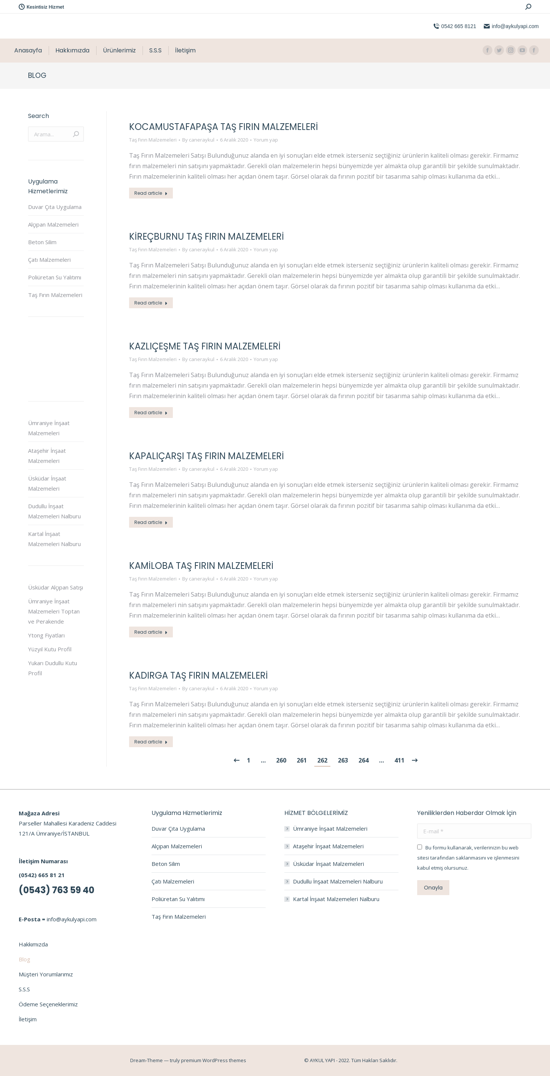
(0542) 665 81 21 (42, 875)
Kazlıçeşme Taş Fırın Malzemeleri (205, 346)
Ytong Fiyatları (46, 635)
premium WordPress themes (213, 1060)
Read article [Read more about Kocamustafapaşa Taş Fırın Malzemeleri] (151, 193)
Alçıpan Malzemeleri (53, 224)
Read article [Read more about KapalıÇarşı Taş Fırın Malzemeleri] (151, 522)
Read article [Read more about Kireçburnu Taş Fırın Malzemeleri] (151, 303)
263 (343, 760)
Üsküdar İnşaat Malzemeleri (47, 483)
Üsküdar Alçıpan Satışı (55, 587)
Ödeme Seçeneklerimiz (48, 1004)
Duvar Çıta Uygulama (55, 206)
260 (281, 760)
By (198, 139)
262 (322, 760)
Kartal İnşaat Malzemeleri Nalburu (54, 539)
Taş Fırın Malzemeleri (153, 139)
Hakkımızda (33, 944)
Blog (24, 959)
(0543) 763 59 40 (56, 890)
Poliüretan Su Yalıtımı (54, 277)
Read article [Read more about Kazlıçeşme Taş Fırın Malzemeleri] (151, 412)
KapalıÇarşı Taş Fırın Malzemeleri (206, 456)
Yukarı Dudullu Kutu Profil (52, 668)
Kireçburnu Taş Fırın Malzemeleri (206, 236)
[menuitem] (28, 50)
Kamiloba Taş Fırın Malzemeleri (201, 566)
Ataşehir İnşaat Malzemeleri (47, 455)
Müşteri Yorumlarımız (46, 974)
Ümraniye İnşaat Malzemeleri (49, 428)
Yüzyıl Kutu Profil (49, 649)
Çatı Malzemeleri (49, 259)
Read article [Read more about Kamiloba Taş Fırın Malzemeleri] (151, 632)
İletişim (28, 1019)
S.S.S (24, 989)
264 (363, 760)
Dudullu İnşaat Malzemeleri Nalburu (54, 511)
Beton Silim (42, 242)
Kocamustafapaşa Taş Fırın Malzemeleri (223, 127)
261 (302, 760)
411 (399, 760)
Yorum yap (266, 139)
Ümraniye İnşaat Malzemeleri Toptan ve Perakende (54, 611)
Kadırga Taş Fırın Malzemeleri (198, 675)
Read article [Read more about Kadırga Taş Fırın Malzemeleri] (151, 742)
